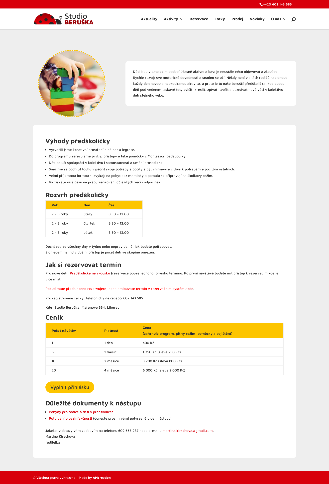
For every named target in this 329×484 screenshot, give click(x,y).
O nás (276, 19)
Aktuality (149, 19)
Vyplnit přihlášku (69, 387)
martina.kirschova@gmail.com (187, 430)
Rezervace (199, 19)
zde (190, 288)
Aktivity (171, 19)
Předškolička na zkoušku (90, 273)
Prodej (237, 19)
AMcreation (102, 478)
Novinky (257, 19)
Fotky (220, 19)
